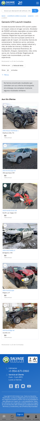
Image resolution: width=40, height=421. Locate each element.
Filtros (5, 75)
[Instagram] (23, 386)
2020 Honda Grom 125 (10, 210)
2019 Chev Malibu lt (9, 250)
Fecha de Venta (18, 66)
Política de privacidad (30, 406)
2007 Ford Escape (8, 290)
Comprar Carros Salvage (16, 16)
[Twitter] (11, 386)
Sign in (20, 414)
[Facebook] (17, 386)
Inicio (3, 16)
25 (8, 70)
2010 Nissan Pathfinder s (10, 130)
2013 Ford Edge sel (8, 330)
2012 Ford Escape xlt (9, 170)
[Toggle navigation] (37, 3)
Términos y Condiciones (10, 406)
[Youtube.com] (29, 386)
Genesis (31, 16)
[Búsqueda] (35, 11)
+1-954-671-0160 (19, 371)
